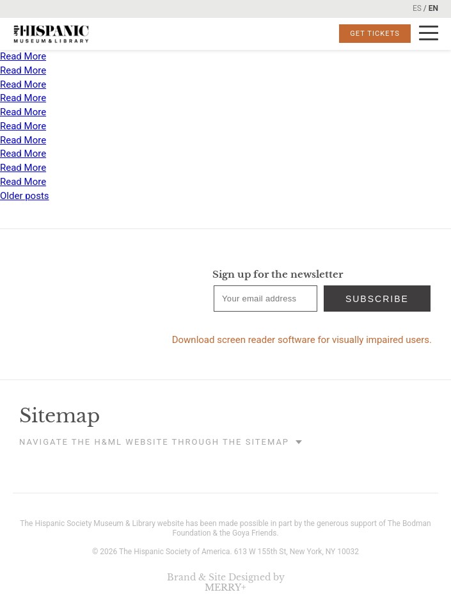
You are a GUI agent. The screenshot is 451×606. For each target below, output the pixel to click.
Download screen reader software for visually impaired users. (302, 340)
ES (417, 8)
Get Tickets (375, 33)
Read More (23, 56)
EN (433, 8)
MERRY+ (225, 587)
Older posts (24, 196)
